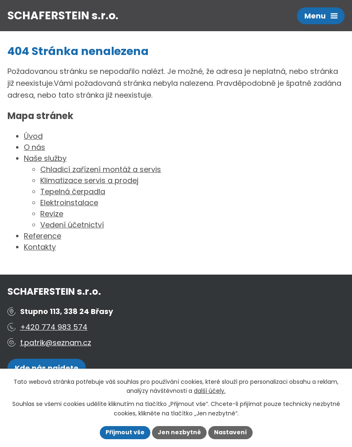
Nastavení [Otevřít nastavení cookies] (230, 432)
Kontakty (40, 247)
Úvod (33, 136)
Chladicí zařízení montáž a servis (100, 169)
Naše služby (45, 158)
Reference (42, 236)
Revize (51, 214)
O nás (34, 147)
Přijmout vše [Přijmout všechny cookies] (125, 432)
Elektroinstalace (69, 202)
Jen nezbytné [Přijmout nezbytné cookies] (179, 432)
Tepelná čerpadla (72, 191)
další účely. (209, 391)
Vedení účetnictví (72, 225)
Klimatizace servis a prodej (89, 180)
